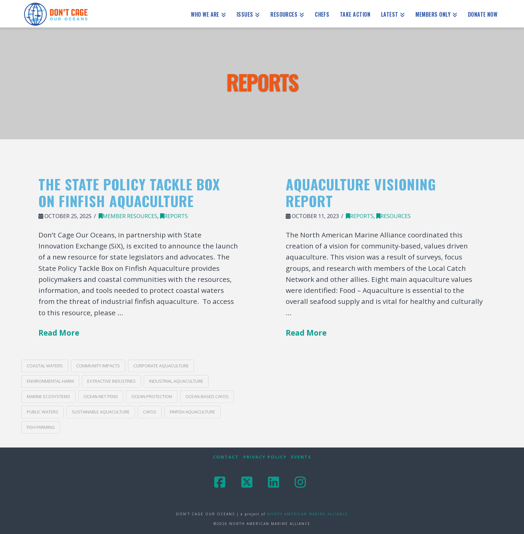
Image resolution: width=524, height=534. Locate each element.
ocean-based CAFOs (207, 396)
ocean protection (151, 396)
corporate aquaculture (161, 366)
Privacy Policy (265, 457)
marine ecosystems (48, 396)
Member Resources (128, 216)
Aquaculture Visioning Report (361, 192)
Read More (58, 333)
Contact (226, 457)
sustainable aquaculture (101, 412)
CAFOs (149, 412)
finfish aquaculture (192, 412)
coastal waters (45, 366)
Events (301, 457)
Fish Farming (41, 427)
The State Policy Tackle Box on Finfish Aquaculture (129, 192)
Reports (174, 216)
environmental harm (50, 381)
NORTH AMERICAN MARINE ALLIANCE (307, 514)
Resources (393, 216)
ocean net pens (101, 396)
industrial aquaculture (176, 381)
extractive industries (111, 381)
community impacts (98, 366)
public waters (42, 412)
